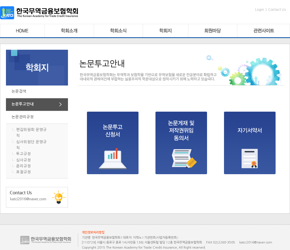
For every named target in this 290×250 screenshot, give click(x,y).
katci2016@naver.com (255, 242)
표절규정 (23, 172)
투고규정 (23, 154)
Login (259, 9)
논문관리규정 (23, 117)
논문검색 (19, 91)
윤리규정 (23, 166)
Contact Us (277, 9)
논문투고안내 (23, 104)
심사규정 (23, 160)
